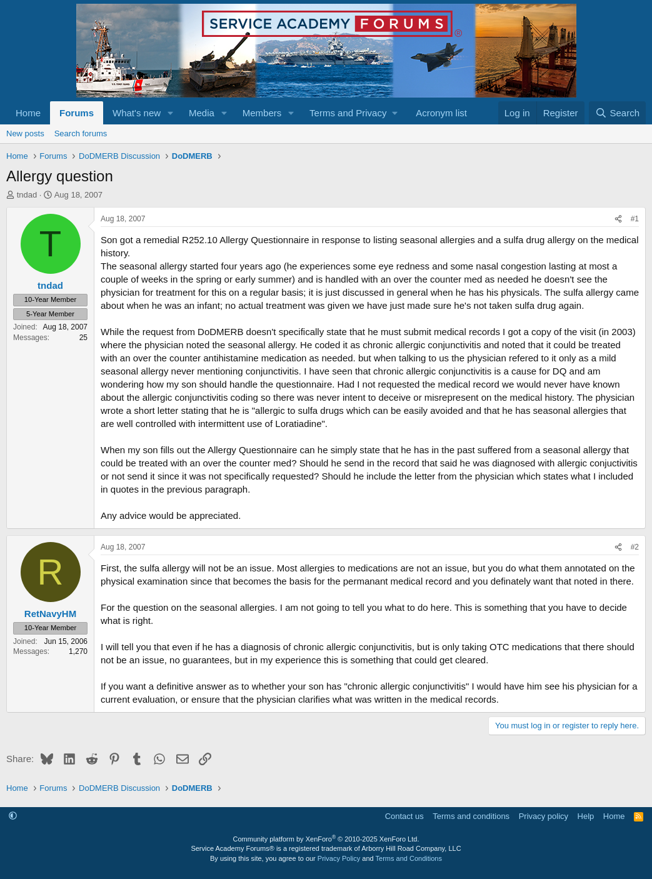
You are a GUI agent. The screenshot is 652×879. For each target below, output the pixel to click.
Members (262, 113)
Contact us (404, 816)
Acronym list (441, 113)
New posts (25, 133)
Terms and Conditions (409, 858)
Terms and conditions (471, 816)
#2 (635, 547)
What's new (137, 113)
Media (201, 113)
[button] (170, 112)
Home (28, 113)
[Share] (618, 219)
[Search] (617, 112)
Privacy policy (543, 816)
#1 (635, 218)
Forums (76, 113)
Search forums (81, 133)
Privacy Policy (339, 858)
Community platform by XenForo (326, 839)
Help (586, 816)
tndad (27, 194)
